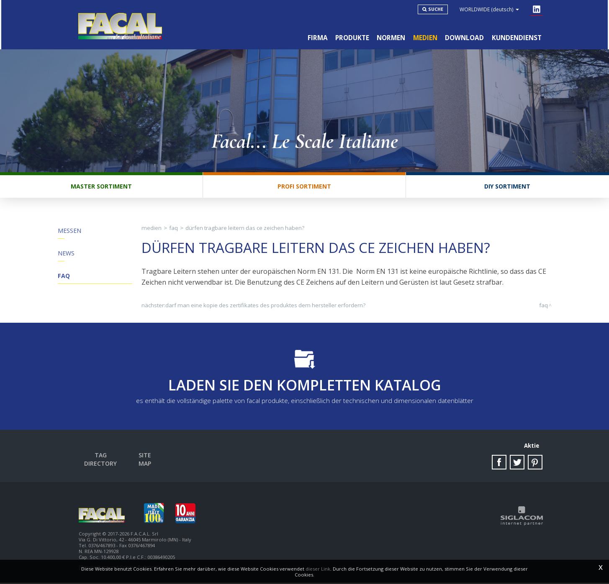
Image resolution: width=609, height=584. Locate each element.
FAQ (63, 280)
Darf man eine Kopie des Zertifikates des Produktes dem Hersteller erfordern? (265, 308)
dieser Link (318, 569)
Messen (69, 233)
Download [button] (463, 37)
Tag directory (102, 459)
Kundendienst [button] (516, 37)
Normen (389, 37)
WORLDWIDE (491, 9)
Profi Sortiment (304, 189)
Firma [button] (314, 37)
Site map (147, 459)
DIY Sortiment (507, 189)
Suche (437, 9)
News (66, 257)
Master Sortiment (101, 189)
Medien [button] (423, 37)
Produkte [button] (349, 37)
